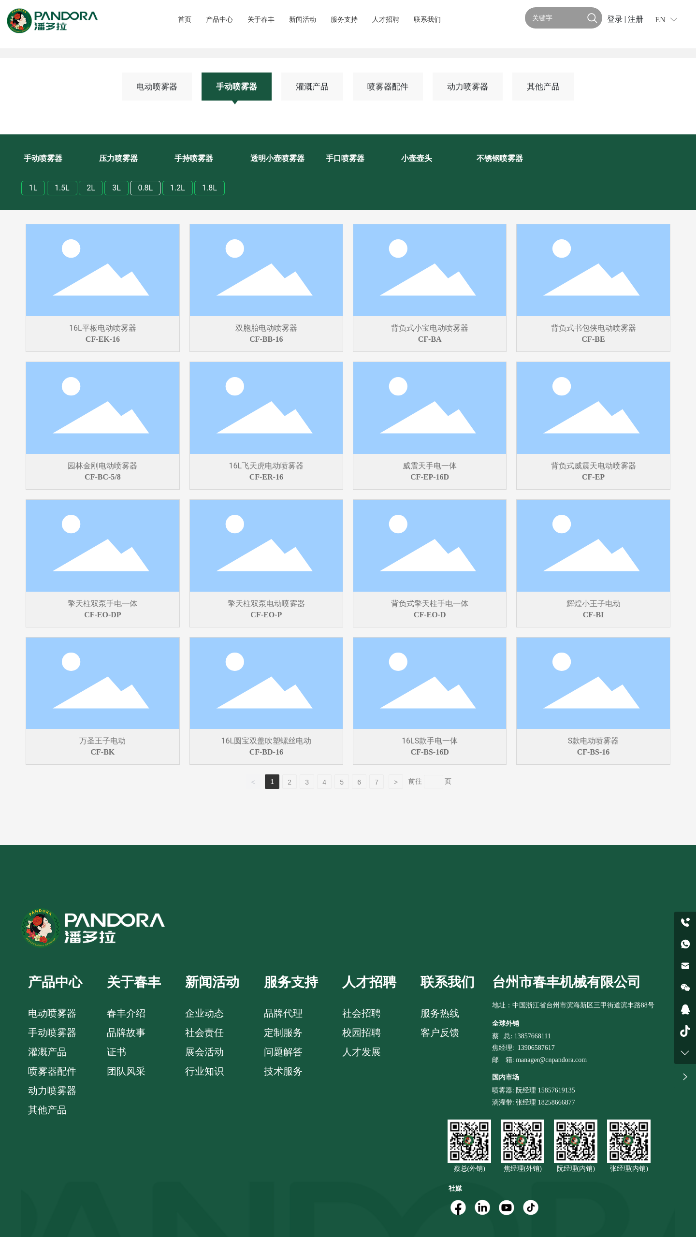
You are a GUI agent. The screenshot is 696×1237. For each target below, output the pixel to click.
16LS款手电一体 (430, 740)
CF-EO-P (266, 615)
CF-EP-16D (429, 477)
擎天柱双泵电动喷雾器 (266, 603)
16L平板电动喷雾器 (102, 328)
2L (91, 187)
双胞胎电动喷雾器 (266, 328)
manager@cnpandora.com (551, 1059)
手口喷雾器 (345, 158)
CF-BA (430, 339)
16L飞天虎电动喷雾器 (266, 465)
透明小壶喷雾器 (277, 158)
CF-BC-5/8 (103, 477)
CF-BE (593, 339)
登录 (615, 19)
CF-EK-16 (103, 339)
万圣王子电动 (102, 740)
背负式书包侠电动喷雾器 (593, 328)
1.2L (177, 187)
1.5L (62, 187)
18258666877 (556, 1102)
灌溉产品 (312, 86)
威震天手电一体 (430, 465)
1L (33, 187)
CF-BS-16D (430, 752)
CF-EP (593, 477)
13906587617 (536, 1047)
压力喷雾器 (118, 158)
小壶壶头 (416, 158)
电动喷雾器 (156, 86)
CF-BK (103, 752)
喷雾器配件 (387, 86)
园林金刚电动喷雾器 (102, 465)
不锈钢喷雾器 (500, 158)
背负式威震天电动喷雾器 (593, 465)
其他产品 (543, 86)
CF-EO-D (430, 615)
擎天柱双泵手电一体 (102, 603)
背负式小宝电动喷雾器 (429, 328)
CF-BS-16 (593, 752)
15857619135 (555, 1090)
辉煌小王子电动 (593, 603)
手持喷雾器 (193, 158)
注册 (635, 19)
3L (116, 187)
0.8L (145, 187)
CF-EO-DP (102, 615)
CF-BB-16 (266, 339)
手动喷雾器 (236, 86)
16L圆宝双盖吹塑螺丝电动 (266, 740)
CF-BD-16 (266, 752)
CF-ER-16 (266, 477)
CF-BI (593, 615)
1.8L (209, 187)
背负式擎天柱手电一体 (429, 603)
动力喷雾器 (467, 86)
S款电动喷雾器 (593, 740)
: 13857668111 (530, 1036)
